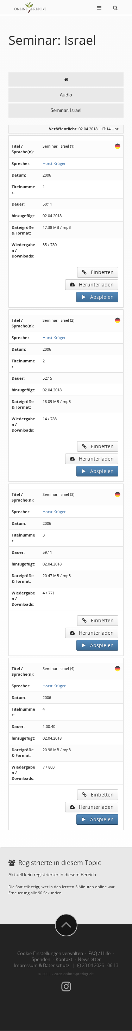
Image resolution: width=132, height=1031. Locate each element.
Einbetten (98, 272)
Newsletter (89, 959)
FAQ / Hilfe (99, 953)
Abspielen (97, 297)
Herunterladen (92, 284)
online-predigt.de (78, 973)
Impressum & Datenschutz (41, 965)
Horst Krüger (54, 163)
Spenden (41, 959)
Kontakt (64, 959)
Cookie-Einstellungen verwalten (50, 953)
